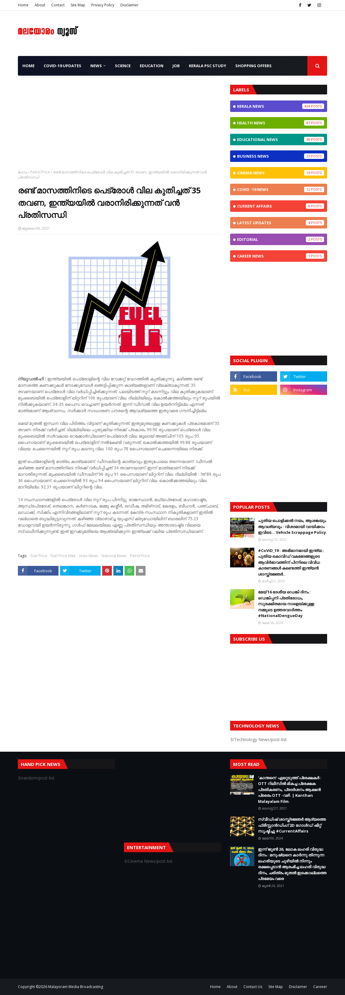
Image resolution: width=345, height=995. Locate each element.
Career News (280, 256)
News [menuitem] (96, 65)
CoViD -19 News (280, 189)
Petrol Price (40, 172)
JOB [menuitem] (176, 65)
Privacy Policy (102, 5)
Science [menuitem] (123, 65)
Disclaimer (129, 5)
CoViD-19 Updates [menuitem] (62, 65)
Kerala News (280, 106)
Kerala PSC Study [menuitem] (207, 65)
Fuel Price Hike (63, 555)
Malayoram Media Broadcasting (75, 986)
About (40, 5)
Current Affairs (280, 206)
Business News (280, 156)
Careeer (320, 986)
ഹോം (22, 172)
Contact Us (252, 986)
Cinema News (280, 173)
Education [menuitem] (151, 65)
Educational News (280, 139)
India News (88, 555)
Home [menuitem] (28, 65)
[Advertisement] (119, 127)
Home (23, 5)
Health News (280, 123)
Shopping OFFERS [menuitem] (253, 65)
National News (114, 555)
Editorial (280, 239)
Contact (58, 5)
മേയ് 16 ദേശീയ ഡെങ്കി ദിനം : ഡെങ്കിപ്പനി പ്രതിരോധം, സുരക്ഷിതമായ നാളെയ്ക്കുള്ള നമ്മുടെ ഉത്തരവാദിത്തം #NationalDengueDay (286, 603)
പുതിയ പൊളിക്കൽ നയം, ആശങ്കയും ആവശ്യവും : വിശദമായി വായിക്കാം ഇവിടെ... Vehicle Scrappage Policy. (292, 526)
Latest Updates (280, 222)
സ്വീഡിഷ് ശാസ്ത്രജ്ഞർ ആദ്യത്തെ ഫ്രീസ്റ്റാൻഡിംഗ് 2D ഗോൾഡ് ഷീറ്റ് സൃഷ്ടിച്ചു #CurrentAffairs (292, 825)
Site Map (78, 5)
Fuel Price (39, 555)
